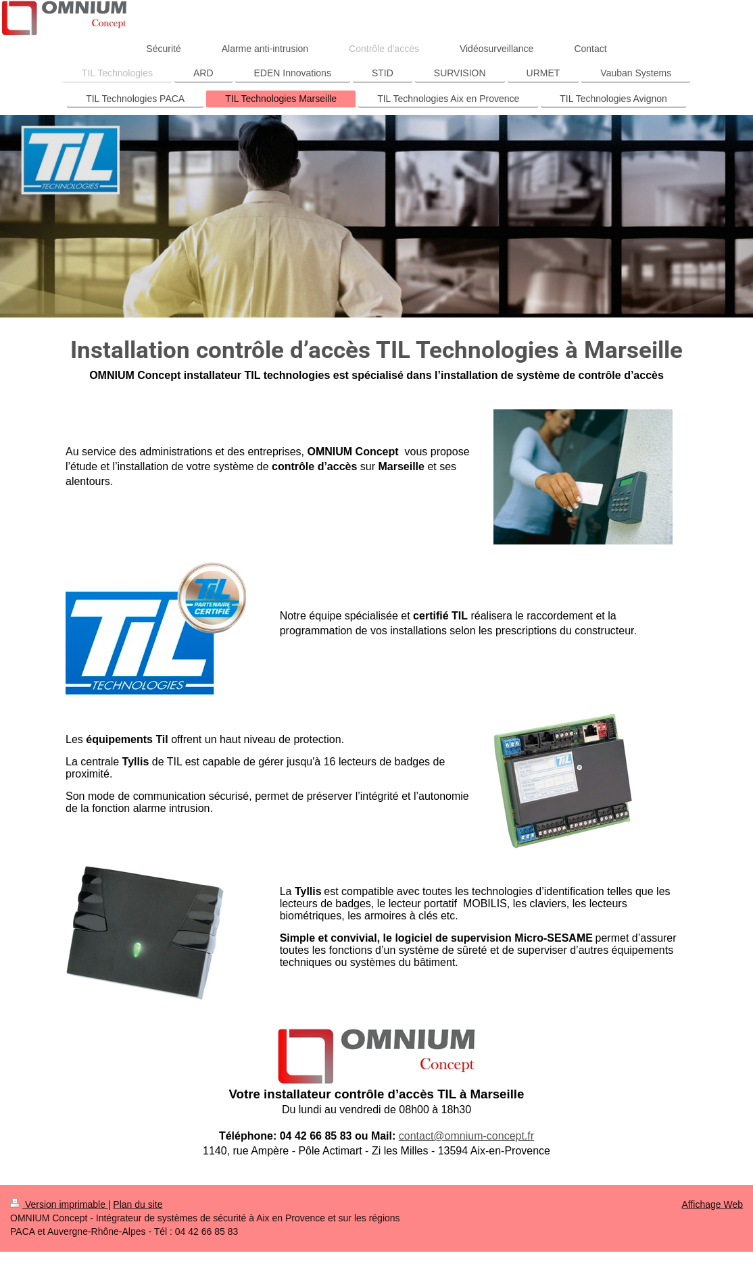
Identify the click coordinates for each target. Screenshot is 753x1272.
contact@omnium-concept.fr (466, 1136)
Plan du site (137, 1204)
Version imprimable (59, 1204)
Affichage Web (712, 1204)
